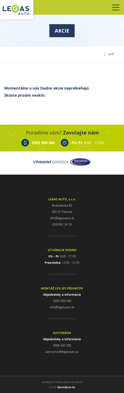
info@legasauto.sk (62, 218)
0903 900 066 (43, 142)
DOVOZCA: (62, 162)
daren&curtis (66, 387)
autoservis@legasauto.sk (62, 352)
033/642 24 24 (62, 224)
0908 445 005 (62, 345)
